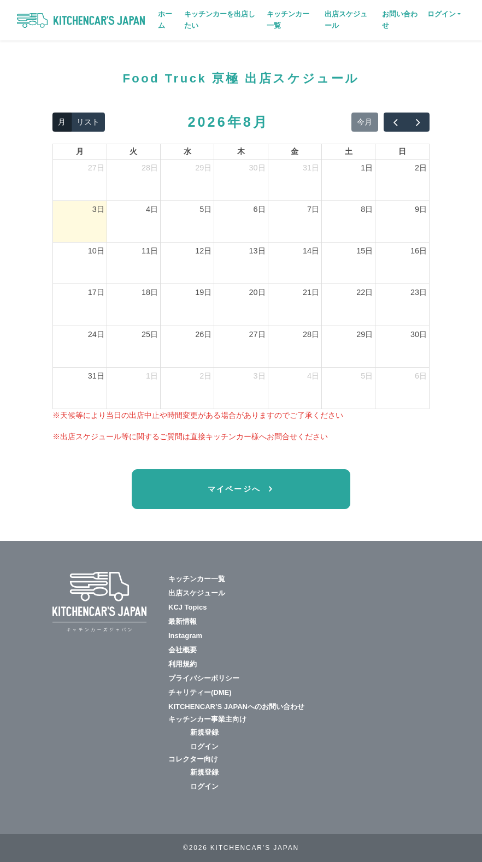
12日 (203, 250)
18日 (150, 292)
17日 (96, 292)
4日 (152, 209)
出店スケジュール (346, 19)
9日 (421, 209)
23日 (418, 292)
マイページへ (236, 489)
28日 (150, 167)
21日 (311, 292)
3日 (98, 209)
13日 (257, 250)
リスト (88, 121)
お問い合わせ (400, 19)
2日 (421, 167)
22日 (364, 292)
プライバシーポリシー (203, 678)
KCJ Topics (187, 607)
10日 (96, 250)
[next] (418, 122)
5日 (205, 209)
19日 (203, 292)
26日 (203, 334)
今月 (364, 121)
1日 (367, 167)
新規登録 (204, 732)
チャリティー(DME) (200, 692)
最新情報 (182, 621)
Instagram (185, 635)
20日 (257, 292)
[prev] (395, 122)
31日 (311, 167)
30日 (257, 167)
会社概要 (182, 650)
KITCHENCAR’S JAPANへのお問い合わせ (236, 706)
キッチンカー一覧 (288, 19)
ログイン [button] (441, 14)
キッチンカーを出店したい (219, 19)
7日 (313, 209)
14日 (311, 250)
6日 (260, 209)
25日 (150, 334)
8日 (367, 209)
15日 (364, 250)
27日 (96, 167)
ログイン (204, 746)
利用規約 (182, 664)
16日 (418, 250)
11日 (150, 250)
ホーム (165, 19)
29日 (203, 167)
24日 (96, 334)
